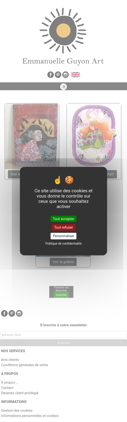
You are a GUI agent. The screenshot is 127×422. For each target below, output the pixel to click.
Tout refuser (63, 227)
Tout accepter (63, 219)
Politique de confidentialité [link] (63, 243)
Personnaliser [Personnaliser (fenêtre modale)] (63, 236)
